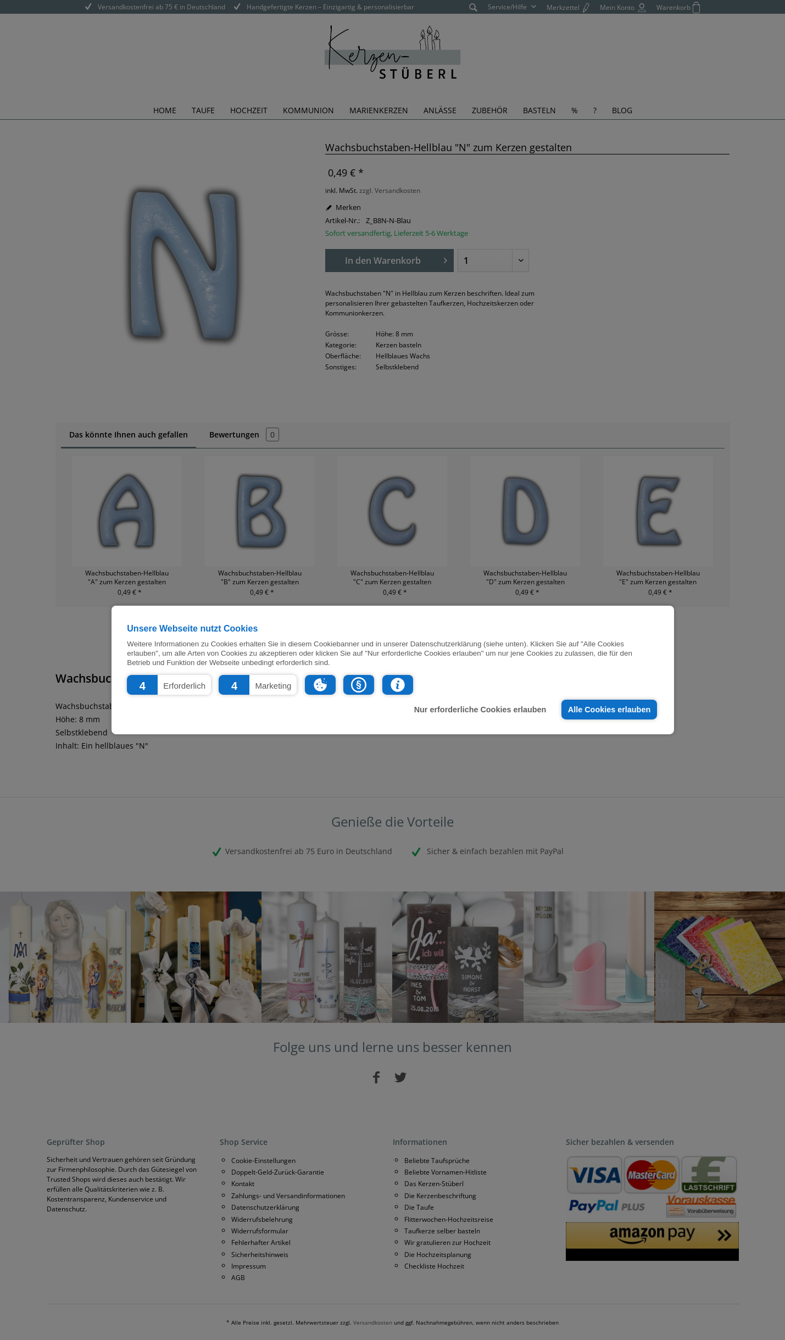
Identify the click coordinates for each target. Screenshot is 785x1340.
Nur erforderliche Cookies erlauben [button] (480, 709)
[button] (169, 685)
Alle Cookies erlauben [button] (609, 709)
